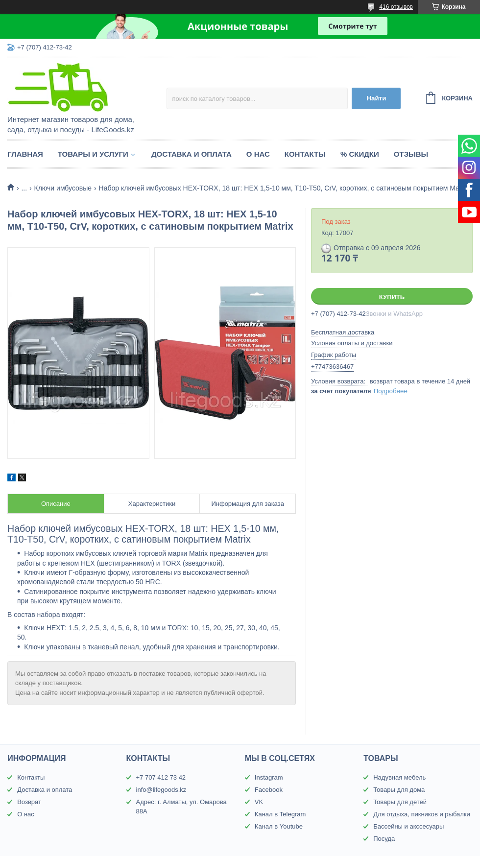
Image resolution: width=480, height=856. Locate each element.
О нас (258, 154)
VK (259, 802)
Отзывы (411, 154)
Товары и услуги (93, 154)
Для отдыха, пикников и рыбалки (421, 814)
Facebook (269, 789)
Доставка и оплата (191, 154)
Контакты (305, 154)
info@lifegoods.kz (161, 789)
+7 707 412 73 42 (161, 777)
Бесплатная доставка (342, 332)
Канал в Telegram (280, 814)
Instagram (269, 777)
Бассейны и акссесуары (408, 826)
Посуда (384, 838)
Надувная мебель (399, 777)
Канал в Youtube (279, 826)
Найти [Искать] (376, 98)
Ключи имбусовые (63, 188)
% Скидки (359, 154)
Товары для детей (400, 802)
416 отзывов (396, 6)
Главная (25, 154)
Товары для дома (399, 789)
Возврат (29, 802)
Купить (392, 297)
